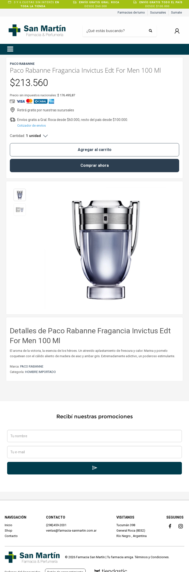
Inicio (8, 525)
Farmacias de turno (131, 12)
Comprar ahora (94, 165)
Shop (8, 530)
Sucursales (158, 12)
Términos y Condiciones (152, 557)
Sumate (176, 12)
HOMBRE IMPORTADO (40, 372)
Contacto (11, 536)
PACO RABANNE (31, 366)
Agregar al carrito (94, 149)
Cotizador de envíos (31, 125)
